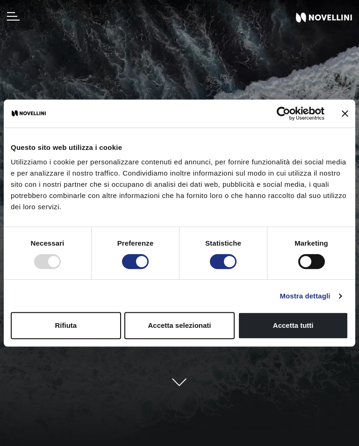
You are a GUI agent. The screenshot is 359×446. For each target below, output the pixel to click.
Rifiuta (66, 325)
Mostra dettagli (305, 296)
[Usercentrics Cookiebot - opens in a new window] (283, 113)
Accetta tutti (293, 325)
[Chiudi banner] (345, 113)
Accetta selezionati (179, 325)
